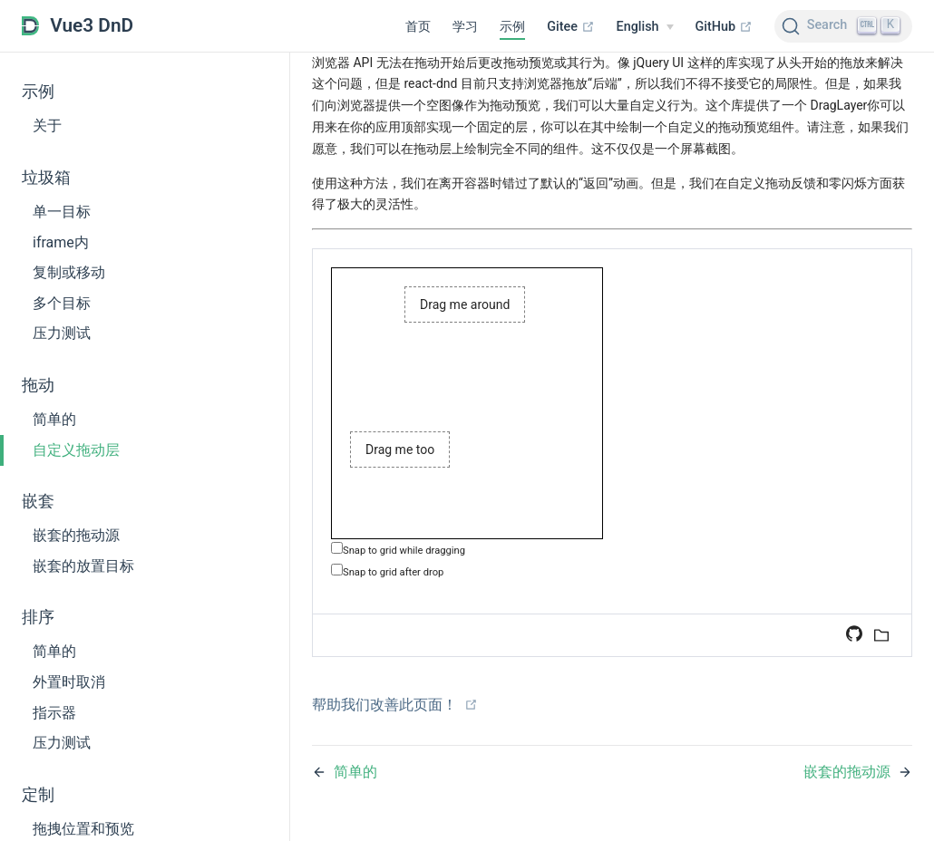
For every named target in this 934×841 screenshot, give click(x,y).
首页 (418, 26)
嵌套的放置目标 (83, 566)
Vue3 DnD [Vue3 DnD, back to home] (77, 25)
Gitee (570, 26)
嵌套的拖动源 (76, 535)
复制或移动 (69, 272)
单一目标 (62, 211)
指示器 (54, 712)
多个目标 (62, 303)
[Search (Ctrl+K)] (843, 26)
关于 (47, 125)
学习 (465, 26)
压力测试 (62, 333)
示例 (512, 26)
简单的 (54, 419)
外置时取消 (69, 682)
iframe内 (61, 242)
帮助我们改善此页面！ (395, 704)
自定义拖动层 (76, 450)
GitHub (724, 26)
